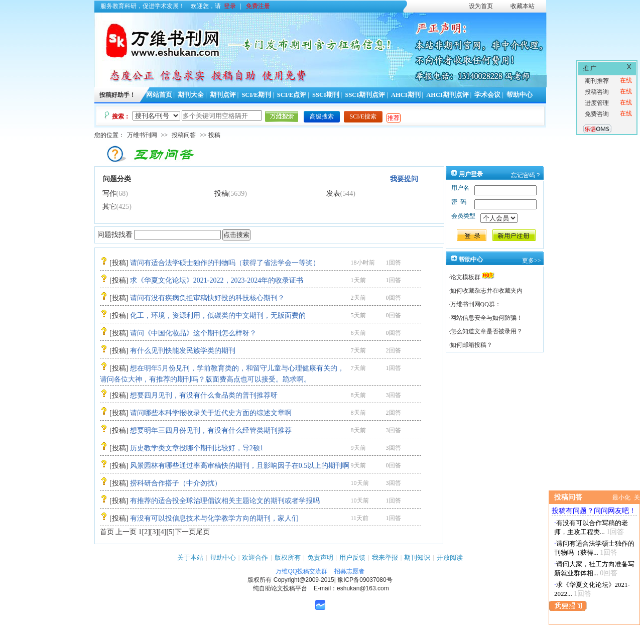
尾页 (203, 532)
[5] (170, 532)
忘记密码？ (526, 175)
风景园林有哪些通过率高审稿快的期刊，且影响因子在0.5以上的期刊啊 (240, 465)
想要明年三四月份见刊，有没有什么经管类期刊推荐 (211, 430)
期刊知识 (417, 557)
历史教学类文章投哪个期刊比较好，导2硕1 (197, 448)
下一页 (185, 532)
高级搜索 (322, 116)
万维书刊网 (142, 135)
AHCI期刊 (406, 94)
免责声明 (320, 557)
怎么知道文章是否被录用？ (486, 331)
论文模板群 (465, 277)
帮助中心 (519, 94)
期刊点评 (223, 94)
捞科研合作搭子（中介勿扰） (175, 483)
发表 (333, 193)
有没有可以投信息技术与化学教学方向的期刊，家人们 (214, 518)
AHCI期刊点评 (447, 94)
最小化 (621, 497)
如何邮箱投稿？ (471, 344)
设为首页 (481, 6)
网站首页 (159, 94)
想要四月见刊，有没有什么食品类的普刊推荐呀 (204, 395)
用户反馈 (352, 557)
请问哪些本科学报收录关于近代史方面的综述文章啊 (211, 413)
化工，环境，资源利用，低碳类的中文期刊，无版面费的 (218, 315)
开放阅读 (450, 557)
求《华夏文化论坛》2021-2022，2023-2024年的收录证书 (216, 280)
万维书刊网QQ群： (475, 304)
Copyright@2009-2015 (304, 579)
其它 (109, 206)
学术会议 (487, 94)
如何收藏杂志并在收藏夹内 (486, 290)
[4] (162, 532)
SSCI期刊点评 (365, 94)
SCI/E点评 (292, 94)
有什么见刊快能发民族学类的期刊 (182, 350)
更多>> (531, 260)
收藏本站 (522, 6)
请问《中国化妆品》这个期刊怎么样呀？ (193, 333)
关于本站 (190, 557)
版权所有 (288, 557)
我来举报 (385, 557)
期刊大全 (191, 94)
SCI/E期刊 (256, 94)
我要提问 (404, 179)
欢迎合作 (255, 557)
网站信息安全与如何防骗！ (486, 317)
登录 (230, 6)
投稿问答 (184, 135)
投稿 (221, 193)
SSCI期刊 (325, 94)
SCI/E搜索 (363, 116)
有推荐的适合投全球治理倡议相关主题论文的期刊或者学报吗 (225, 501)
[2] (146, 532)
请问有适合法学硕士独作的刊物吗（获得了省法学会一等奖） (225, 263)
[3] (154, 532)
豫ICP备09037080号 (364, 579)
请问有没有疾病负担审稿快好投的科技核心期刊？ (207, 298)
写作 (109, 193)
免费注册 (258, 6)
